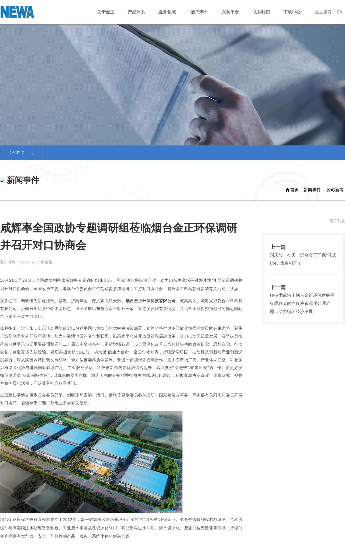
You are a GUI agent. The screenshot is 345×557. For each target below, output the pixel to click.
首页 (292, 189)
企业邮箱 (322, 12)
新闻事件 (312, 189)
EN (339, 12)
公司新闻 (21, 153)
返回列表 (337, 221)
